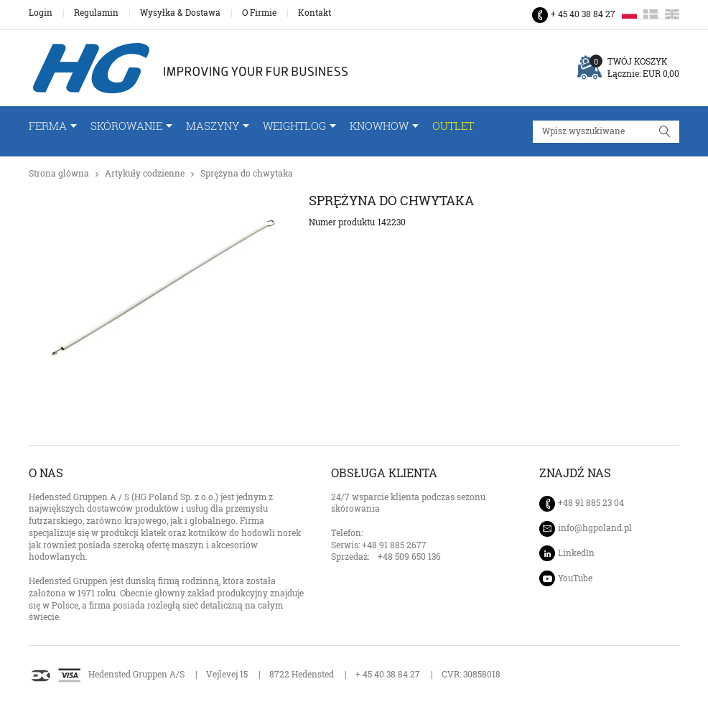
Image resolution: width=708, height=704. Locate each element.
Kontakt (314, 13)
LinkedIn (576, 553)
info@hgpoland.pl (595, 528)
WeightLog (294, 125)
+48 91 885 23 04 (591, 503)
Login (40, 13)
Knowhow (379, 125)
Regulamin (96, 13)
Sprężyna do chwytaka (246, 173)
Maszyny (212, 125)
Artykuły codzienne (145, 173)
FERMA (48, 125)
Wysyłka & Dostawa (180, 13)
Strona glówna (59, 173)
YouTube (575, 578)
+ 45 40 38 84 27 (583, 14)
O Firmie (259, 13)
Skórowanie (126, 125)
